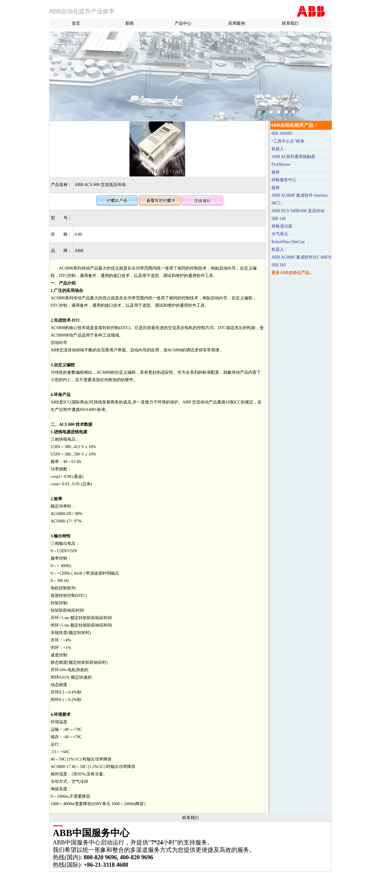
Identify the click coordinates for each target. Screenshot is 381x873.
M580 (190, 76)
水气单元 (279, 234)
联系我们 (290, 23)
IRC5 (275, 203)
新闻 (129, 23)
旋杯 (275, 172)
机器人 (277, 149)
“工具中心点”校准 (287, 141)
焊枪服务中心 (283, 180)
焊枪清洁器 (281, 226)
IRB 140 (278, 218)
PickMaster (281, 164)
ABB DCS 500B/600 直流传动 (297, 211)
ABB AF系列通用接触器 (293, 156)
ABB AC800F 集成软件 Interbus (299, 195)
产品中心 (183, 23)
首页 (76, 23)
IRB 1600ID (281, 133)
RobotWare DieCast (288, 242)
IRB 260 (278, 265)
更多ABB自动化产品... (291, 272)
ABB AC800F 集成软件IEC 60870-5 (303, 257)
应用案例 (236, 23)
